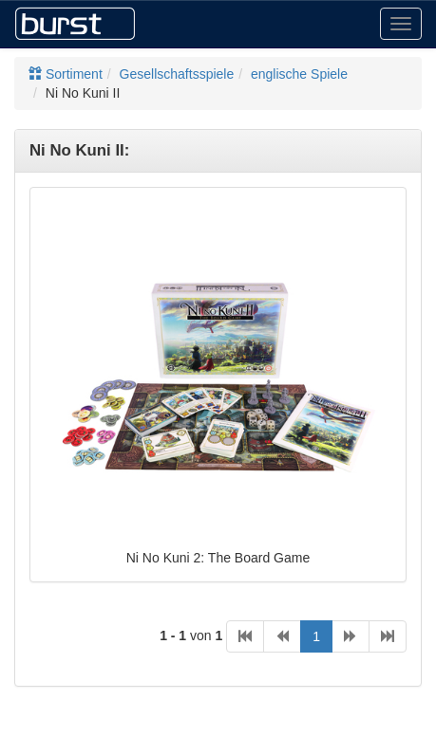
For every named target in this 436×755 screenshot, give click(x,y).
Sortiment (65, 74)
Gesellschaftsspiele (177, 74)
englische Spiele (299, 74)
